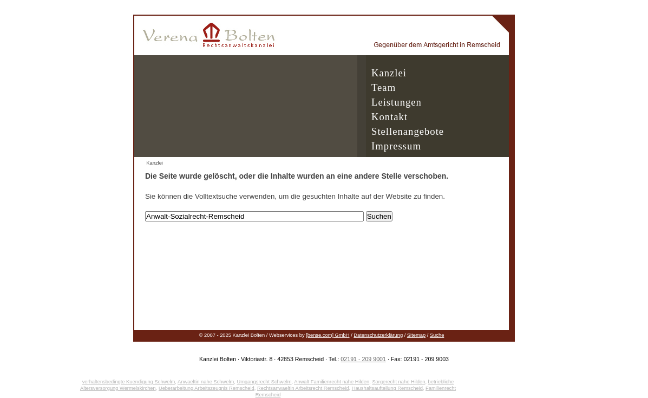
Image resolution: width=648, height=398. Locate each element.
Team (383, 87)
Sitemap (416, 335)
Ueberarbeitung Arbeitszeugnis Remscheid (206, 388)
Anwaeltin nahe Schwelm (206, 381)
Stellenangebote (407, 131)
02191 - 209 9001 (363, 359)
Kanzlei (389, 73)
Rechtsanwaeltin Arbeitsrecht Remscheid (303, 388)
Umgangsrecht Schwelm (264, 381)
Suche (437, 335)
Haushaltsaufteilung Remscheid (387, 388)
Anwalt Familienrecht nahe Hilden (331, 381)
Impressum (396, 146)
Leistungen (396, 102)
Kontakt (389, 116)
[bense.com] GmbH (327, 335)
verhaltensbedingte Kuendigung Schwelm (128, 381)
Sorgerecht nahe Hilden (398, 381)
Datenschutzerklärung (378, 335)
